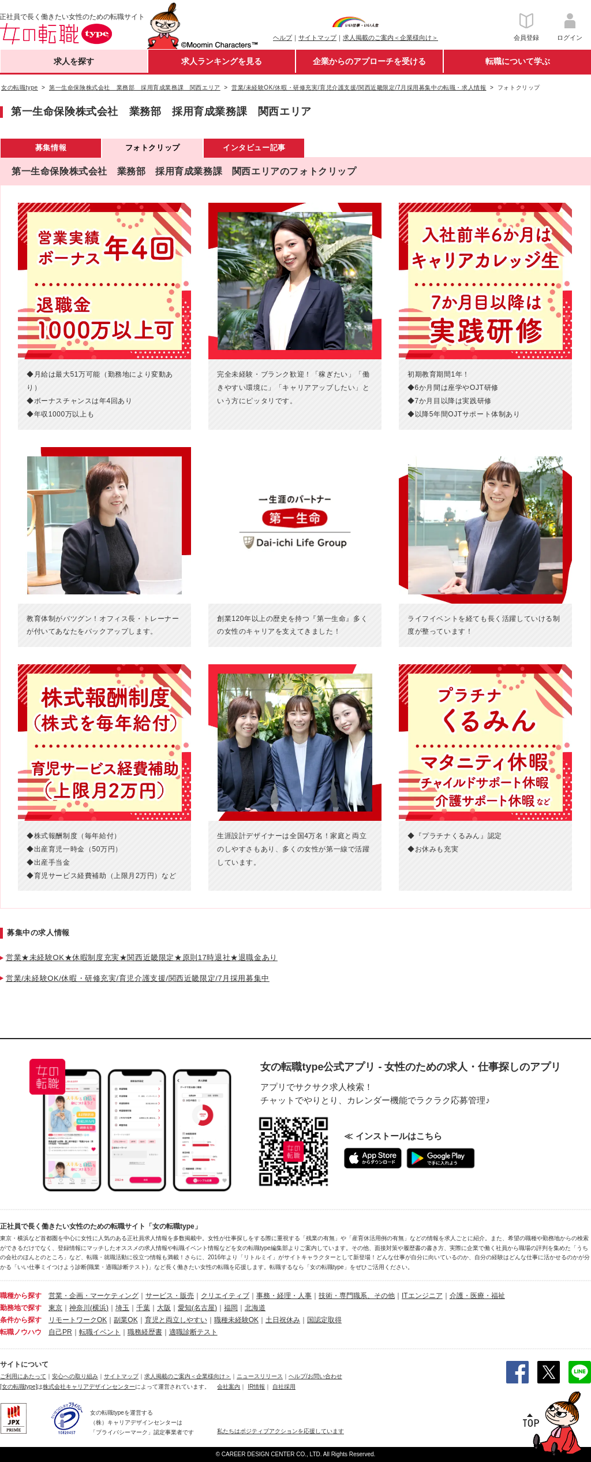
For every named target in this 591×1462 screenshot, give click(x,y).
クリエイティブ (225, 1295)
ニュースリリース (260, 1376)
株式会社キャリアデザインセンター (89, 1386)
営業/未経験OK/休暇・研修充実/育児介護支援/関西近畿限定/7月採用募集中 (138, 978)
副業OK (125, 1319)
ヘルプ (282, 37)
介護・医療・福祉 (477, 1295)
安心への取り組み (75, 1376)
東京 (55, 1307)
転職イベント (100, 1332)
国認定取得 (324, 1319)
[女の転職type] (18, 1386)
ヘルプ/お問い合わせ (315, 1376)
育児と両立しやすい (176, 1319)
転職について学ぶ (517, 61)
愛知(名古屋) (197, 1307)
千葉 (143, 1307)
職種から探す (21, 1295)
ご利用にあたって (23, 1376)
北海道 (255, 1307)
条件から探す (21, 1319)
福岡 (231, 1307)
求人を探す (74, 61)
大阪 (164, 1307)
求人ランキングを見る (221, 61)
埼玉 (122, 1307)
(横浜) (99, 1307)
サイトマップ (317, 37)
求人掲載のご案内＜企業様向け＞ (390, 37)
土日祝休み (282, 1319)
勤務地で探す (21, 1307)
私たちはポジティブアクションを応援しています (280, 1431)
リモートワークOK (77, 1319)
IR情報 (256, 1386)
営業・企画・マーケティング (93, 1295)
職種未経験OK (236, 1319)
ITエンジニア (422, 1295)
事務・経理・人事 (284, 1295)
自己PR (60, 1332)
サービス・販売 (169, 1295)
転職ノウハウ (21, 1332)
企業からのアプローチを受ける (369, 61)
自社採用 (284, 1386)
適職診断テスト (193, 1332)
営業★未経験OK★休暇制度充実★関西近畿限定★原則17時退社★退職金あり (142, 957)
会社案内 (228, 1386)
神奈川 (79, 1307)
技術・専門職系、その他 (357, 1295)
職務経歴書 (145, 1332)
